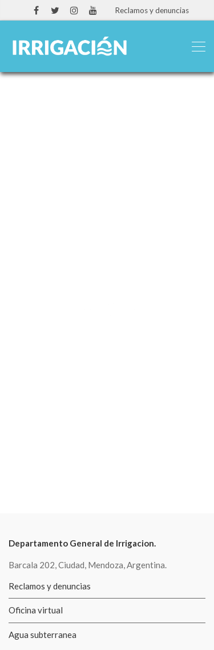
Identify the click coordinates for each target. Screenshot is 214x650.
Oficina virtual (36, 610)
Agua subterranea (42, 634)
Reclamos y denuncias (152, 10)
